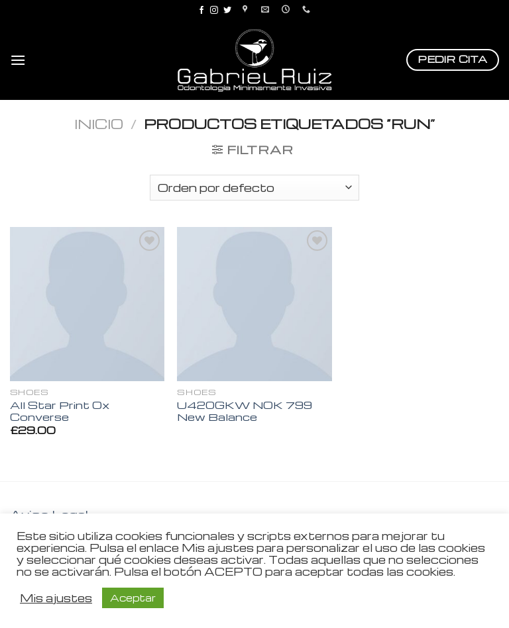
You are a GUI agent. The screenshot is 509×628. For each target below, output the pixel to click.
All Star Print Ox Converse (59, 411)
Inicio (98, 123)
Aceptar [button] (133, 598)
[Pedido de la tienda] (254, 188)
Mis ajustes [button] (56, 598)
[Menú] (18, 60)
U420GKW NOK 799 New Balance (244, 411)
